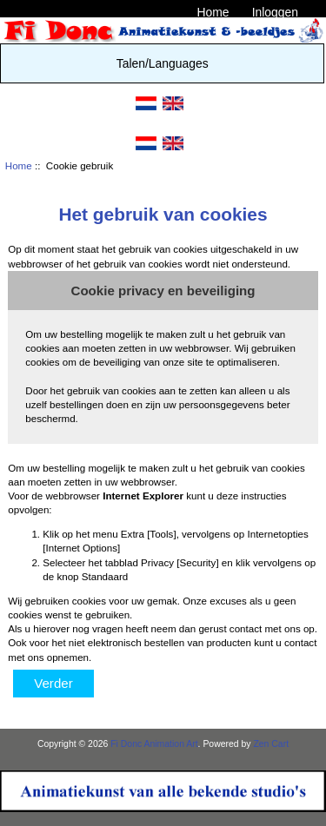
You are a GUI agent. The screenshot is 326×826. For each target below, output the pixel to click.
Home (212, 12)
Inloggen (275, 12)
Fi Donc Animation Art (153, 744)
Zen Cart (271, 744)
